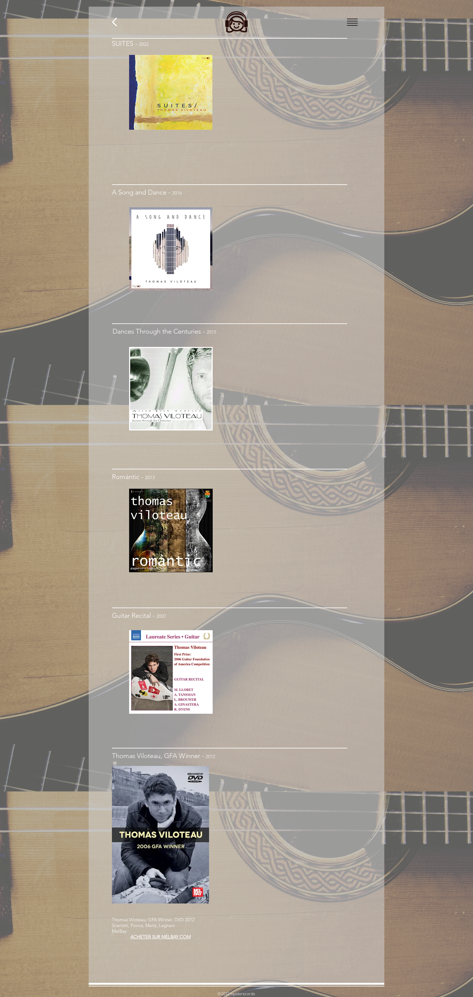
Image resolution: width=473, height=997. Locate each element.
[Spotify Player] (288, 257)
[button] (352, 22)
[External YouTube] (288, 807)
